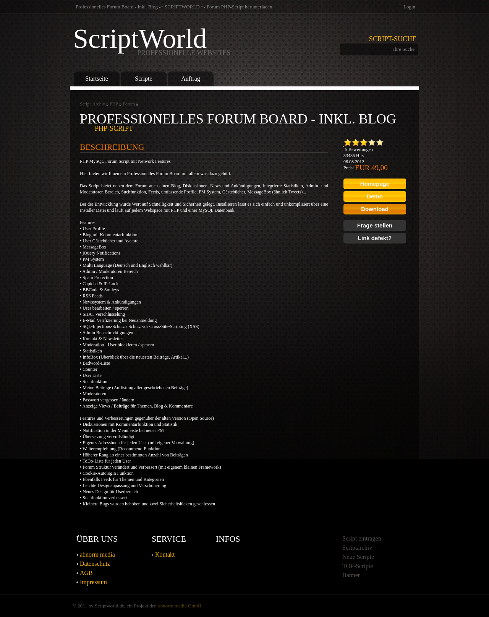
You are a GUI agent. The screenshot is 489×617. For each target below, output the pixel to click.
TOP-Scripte (357, 566)
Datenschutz (95, 563)
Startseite (96, 78)
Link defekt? (375, 238)
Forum (129, 104)
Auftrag (190, 78)
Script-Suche (392, 39)
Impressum (93, 582)
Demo (375, 196)
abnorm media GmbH (179, 606)
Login (409, 7)
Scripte (143, 78)
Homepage (375, 183)
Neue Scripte (358, 557)
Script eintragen (361, 538)
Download (375, 209)
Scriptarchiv (357, 547)
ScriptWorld (151, 40)
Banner (351, 575)
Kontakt (165, 554)
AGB (86, 573)
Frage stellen (375, 225)
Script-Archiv (92, 104)
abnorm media (97, 554)
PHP (114, 104)
